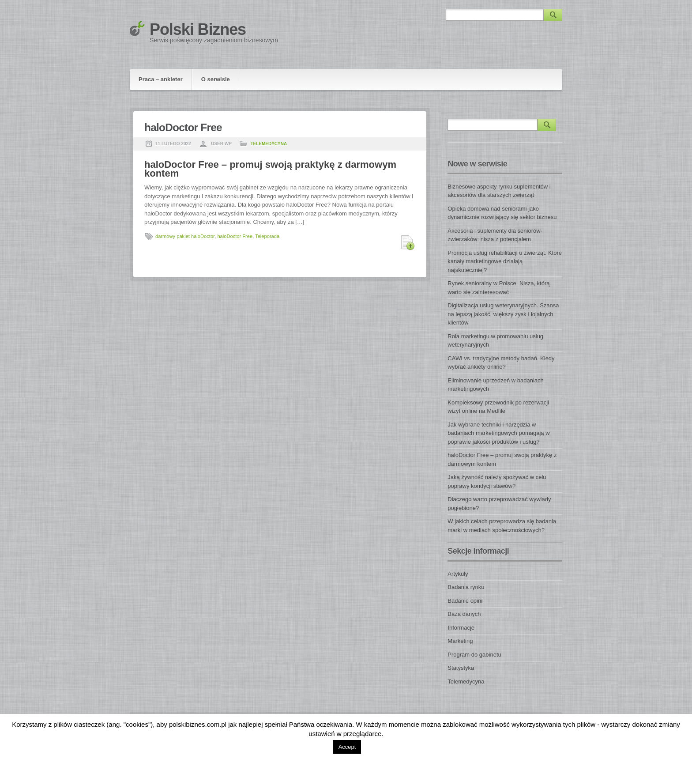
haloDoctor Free (234, 236)
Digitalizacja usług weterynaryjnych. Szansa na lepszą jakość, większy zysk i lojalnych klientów (503, 314)
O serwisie (215, 79)
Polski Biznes (198, 29)
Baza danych (464, 614)
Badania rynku (466, 587)
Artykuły (458, 573)
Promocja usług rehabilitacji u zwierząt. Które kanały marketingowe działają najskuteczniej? (505, 261)
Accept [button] (347, 747)
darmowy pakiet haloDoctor (184, 236)
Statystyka (461, 668)
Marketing (460, 641)
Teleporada (267, 236)
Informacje (461, 627)
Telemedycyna (268, 143)
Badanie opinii (466, 600)
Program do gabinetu (474, 654)
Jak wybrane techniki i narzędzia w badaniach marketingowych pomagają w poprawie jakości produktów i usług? (498, 433)
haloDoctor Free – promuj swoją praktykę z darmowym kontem (270, 169)
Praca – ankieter (161, 79)
